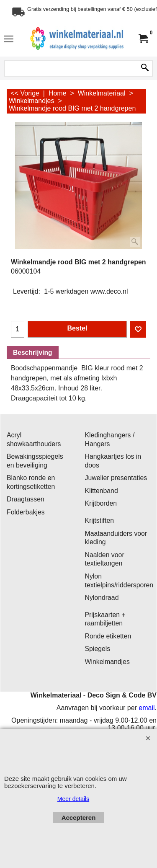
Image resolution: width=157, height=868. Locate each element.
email (146, 707)
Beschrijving (32, 352)
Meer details (73, 799)
